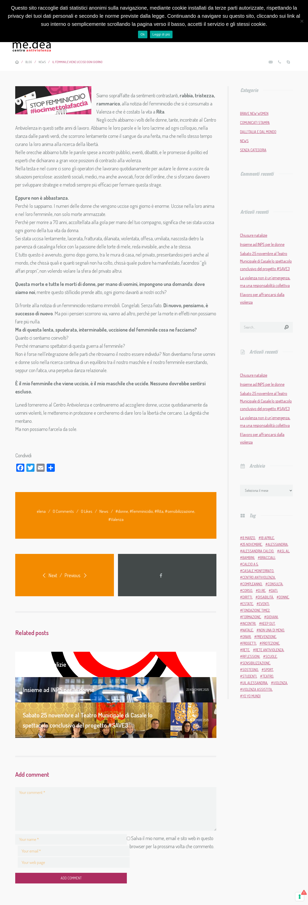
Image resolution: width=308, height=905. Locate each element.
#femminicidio (141, 511)
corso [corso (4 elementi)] (247, 590)
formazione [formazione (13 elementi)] (251, 617)
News (103, 511)
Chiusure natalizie (253, 235)
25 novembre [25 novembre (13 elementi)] (252, 544)
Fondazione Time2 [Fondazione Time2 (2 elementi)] (255, 610)
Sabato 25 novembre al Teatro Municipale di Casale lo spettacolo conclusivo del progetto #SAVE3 (266, 261)
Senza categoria (253, 150)
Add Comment (47, 866)
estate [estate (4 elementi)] (247, 604)
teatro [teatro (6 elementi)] (267, 676)
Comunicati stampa (255, 122)
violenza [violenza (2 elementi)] (280, 683)
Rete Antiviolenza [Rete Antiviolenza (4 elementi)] (269, 650)
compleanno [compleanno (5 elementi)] (252, 584)
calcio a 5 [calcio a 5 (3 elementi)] (250, 564)
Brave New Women (254, 113)
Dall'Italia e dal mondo (258, 132)
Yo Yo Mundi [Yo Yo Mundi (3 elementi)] (251, 696)
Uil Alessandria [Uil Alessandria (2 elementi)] (254, 683)
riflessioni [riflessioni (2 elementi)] (251, 656)
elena (41, 511)
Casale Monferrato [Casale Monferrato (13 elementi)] (257, 571)
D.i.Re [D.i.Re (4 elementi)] (261, 590)
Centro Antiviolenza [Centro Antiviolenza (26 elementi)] (258, 577)
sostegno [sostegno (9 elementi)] (250, 669)
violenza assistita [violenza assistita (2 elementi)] (257, 689)
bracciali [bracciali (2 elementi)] (267, 557)
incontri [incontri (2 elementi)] (248, 623)
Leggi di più (161, 34)
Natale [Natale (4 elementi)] (247, 630)
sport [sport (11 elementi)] (268, 669)
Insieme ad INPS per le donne (262, 244)
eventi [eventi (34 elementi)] (264, 604)
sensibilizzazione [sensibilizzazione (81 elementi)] (256, 663)
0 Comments (63, 511)
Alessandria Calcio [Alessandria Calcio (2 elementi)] (257, 551)
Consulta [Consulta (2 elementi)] (275, 584)
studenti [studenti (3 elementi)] (249, 676)
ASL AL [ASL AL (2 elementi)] (284, 551)
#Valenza (116, 519)
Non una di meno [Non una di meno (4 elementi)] (271, 630)
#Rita (159, 511)
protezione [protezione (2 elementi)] (270, 643)
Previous (76, 575)
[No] (301, 21)
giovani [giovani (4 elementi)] (272, 617)
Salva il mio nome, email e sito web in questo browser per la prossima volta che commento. (103, 851)
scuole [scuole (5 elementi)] (271, 656)
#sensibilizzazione (179, 511)
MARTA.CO (163, 896)
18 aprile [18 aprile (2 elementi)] (267, 538)
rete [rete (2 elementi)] (245, 650)
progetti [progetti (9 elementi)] (249, 643)
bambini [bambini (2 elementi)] (248, 557)
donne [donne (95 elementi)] (284, 597)
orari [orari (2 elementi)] (246, 637)
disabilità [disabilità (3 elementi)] (265, 597)
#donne (121, 511)
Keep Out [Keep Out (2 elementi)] (268, 623)
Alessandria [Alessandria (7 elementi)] (278, 544)
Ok (143, 34)
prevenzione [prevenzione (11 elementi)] (266, 637)
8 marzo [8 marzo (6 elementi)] (248, 538)
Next (48, 575)
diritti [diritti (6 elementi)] (247, 597)
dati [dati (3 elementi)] (274, 590)
